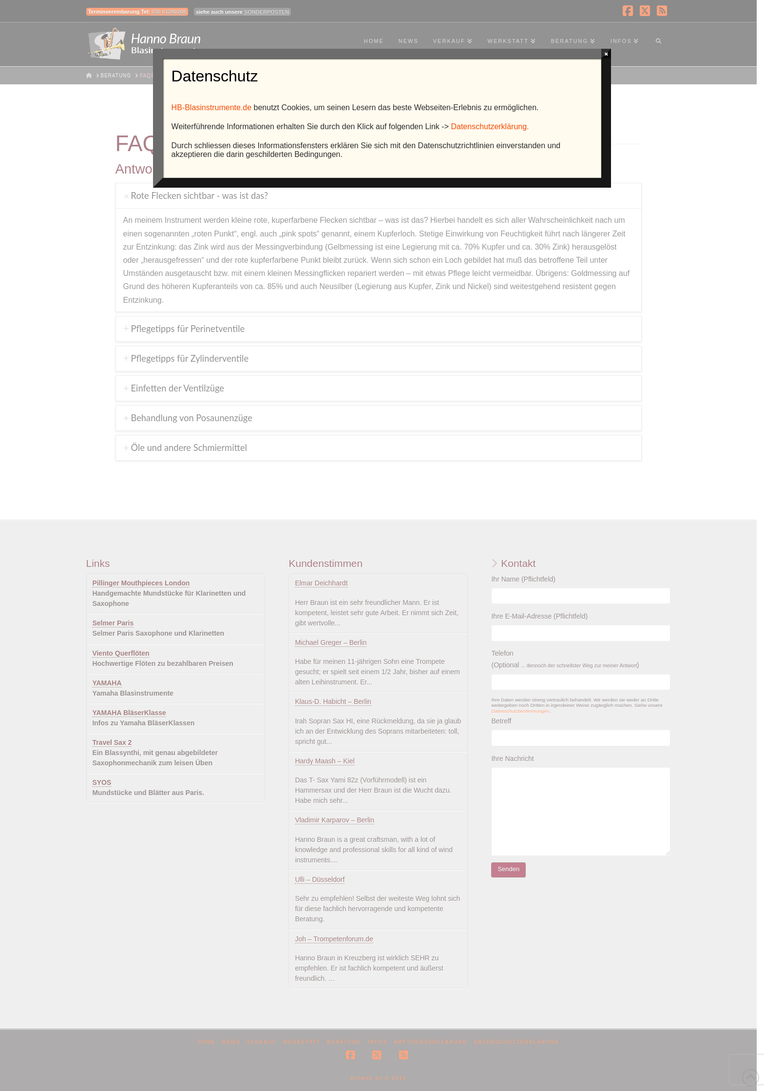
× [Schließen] (606, 53)
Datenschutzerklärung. (490, 126)
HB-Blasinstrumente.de (212, 107)
